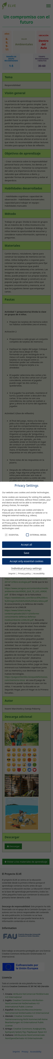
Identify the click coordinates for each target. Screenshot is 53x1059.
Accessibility (39, 573)
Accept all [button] (26, 544)
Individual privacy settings (26, 568)
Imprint (12, 573)
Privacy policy (11, 522)
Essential (12, 534)
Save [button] (26, 553)
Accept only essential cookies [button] (26, 561)
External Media (36, 534)
